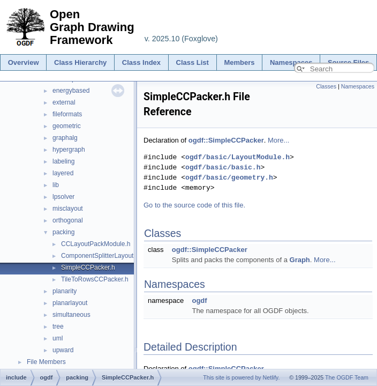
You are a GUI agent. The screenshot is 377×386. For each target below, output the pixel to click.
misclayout (67, 208)
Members (239, 62)
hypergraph (68, 149)
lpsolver (63, 197)
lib (55, 185)
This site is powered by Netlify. (241, 377)
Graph (300, 260)
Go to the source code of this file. (194, 205)
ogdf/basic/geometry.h (229, 177)
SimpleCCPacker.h (88, 267)
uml (57, 338)
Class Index (141, 62)
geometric (66, 126)
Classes (326, 86)
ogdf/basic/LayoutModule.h (237, 157)
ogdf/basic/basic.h (222, 167)
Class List (192, 62)
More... (278, 140)
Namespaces (291, 62)
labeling (63, 161)
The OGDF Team (346, 377)
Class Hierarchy (80, 62)
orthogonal (67, 220)
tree (58, 326)
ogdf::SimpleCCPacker (226, 140)
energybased (70, 90)
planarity (64, 291)
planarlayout (69, 303)
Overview (23, 62)
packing (63, 232)
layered (62, 173)
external (64, 102)
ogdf (199, 300)
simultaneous (71, 314)
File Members (46, 362)
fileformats (67, 114)
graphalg (65, 138)
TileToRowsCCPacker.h (95, 279)
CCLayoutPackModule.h (95, 244)
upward (62, 350)
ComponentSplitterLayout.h (100, 255)
